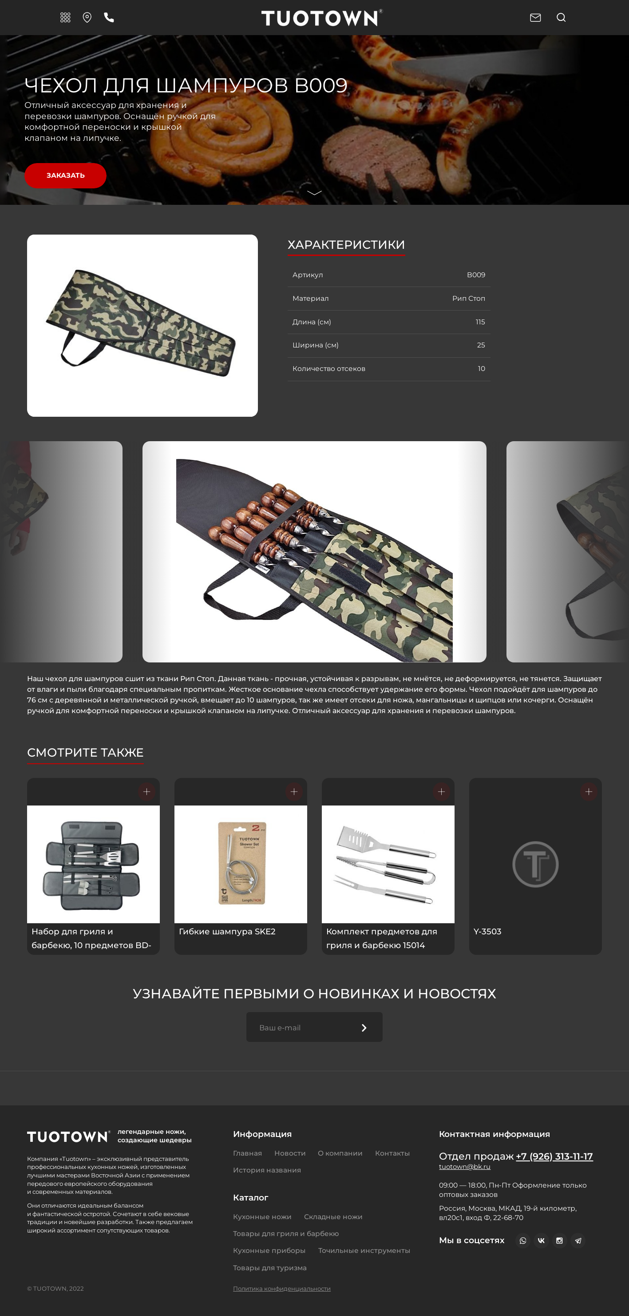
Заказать (66, 175)
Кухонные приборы (269, 1251)
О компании (340, 1153)
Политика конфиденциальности (282, 1288)
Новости (290, 1153)
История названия (267, 1170)
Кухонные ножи (262, 1216)
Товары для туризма (270, 1268)
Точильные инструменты (364, 1251)
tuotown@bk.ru (466, 1168)
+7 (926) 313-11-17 (556, 1157)
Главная (247, 1153)
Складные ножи (333, 1216)
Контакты (392, 1153)
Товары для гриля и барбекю (286, 1233)
